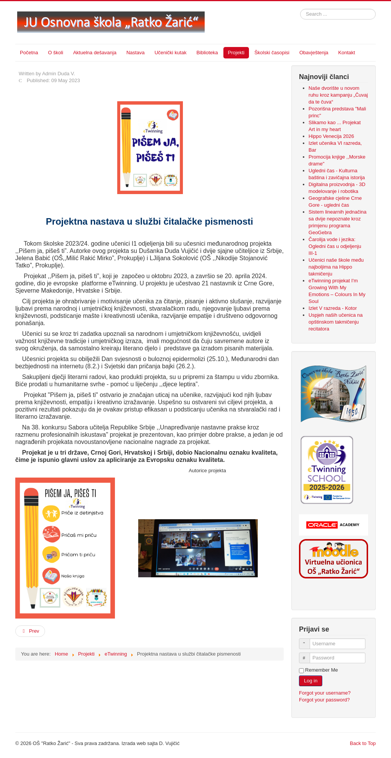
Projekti (236, 52)
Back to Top (363, 743)
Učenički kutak (171, 52)
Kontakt (346, 52)
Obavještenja (313, 52)
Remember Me (321, 670)
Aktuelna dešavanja (94, 52)
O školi (55, 52)
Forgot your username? (325, 693)
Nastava (135, 52)
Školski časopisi (271, 52)
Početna (29, 52)
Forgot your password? (324, 700)
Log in (310, 680)
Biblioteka (207, 52)
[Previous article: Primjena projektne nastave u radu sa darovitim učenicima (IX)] (30, 631)
